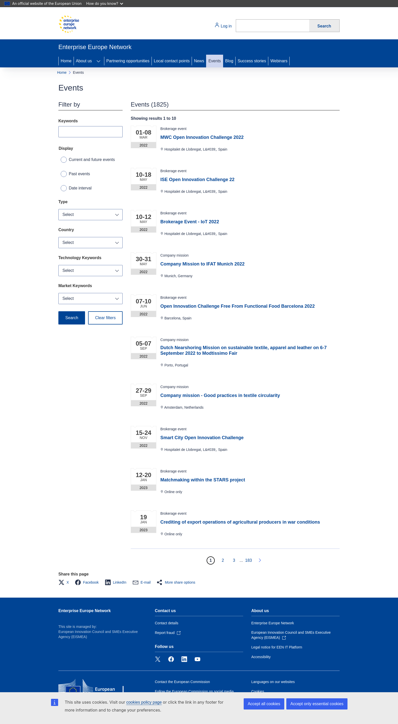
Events (214, 61)
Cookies (257, 691)
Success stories (252, 61)
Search (324, 25)
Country (66, 230)
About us (84, 61)
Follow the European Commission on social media (194, 691)
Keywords (68, 121)
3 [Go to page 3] (234, 560)
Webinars (278, 61)
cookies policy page (144, 702)
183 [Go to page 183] (248, 560)
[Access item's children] (98, 61)
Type (63, 202)
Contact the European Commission (182, 682)
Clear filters (105, 318)
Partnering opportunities (128, 61)
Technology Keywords (80, 258)
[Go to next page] (259, 560)
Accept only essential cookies (316, 704)
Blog (229, 61)
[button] (65, 582)
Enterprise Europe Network (84, 611)
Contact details (166, 623)
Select (68, 214)
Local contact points (172, 61)
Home (66, 61)
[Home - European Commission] (68, 24)
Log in (223, 25)
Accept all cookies (264, 704)
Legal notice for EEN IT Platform (276, 647)
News (199, 61)
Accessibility (261, 657)
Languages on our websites (273, 682)
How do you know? (104, 3)
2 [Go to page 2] (223, 560)
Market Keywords (75, 286)
